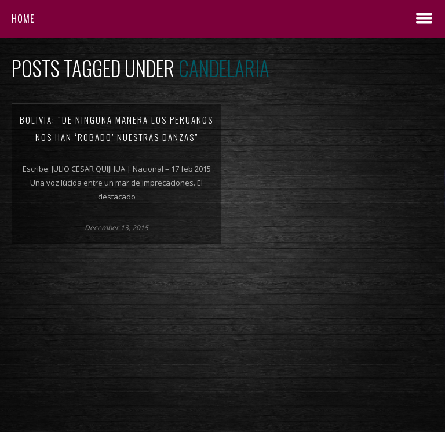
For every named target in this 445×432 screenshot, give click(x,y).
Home (23, 19)
